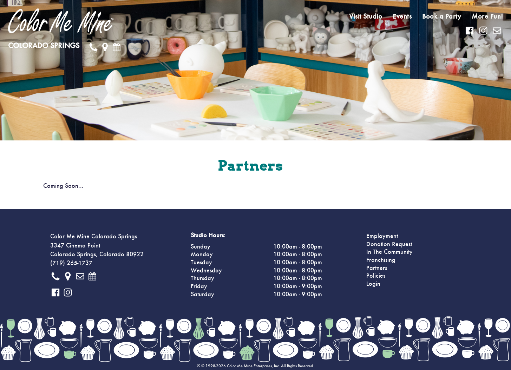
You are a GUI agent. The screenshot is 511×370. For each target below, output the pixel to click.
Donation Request (389, 244)
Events (402, 16)
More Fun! (487, 16)
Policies (375, 276)
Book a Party (441, 16)
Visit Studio (365, 16)
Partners (376, 268)
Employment (382, 236)
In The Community (389, 252)
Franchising (380, 260)
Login (373, 284)
